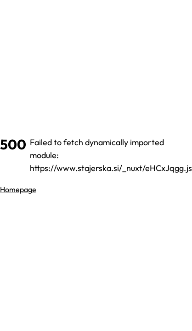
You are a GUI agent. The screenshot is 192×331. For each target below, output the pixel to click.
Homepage (18, 189)
